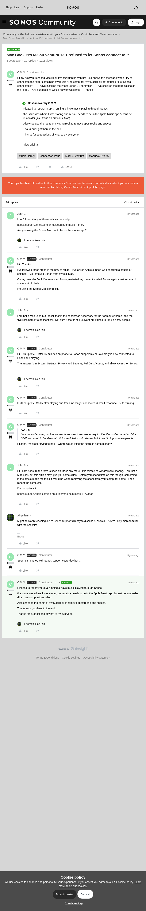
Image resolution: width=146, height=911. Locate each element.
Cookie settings (71, 657)
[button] (4, 22)
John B (21, 213)
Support (28, 7)
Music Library (27, 155)
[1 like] (31, 240)
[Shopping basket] (135, 7)
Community (10, 34)
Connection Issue (50, 155)
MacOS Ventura (74, 155)
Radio (39, 7)
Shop (8, 7)
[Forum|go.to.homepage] (43, 22)
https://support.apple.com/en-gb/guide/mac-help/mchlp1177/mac (55, 493)
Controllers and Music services (99, 34)
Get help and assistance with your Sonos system (49, 34)
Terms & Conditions (47, 657)
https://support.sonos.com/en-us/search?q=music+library (50, 224)
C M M (21, 72)
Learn (17, 7)
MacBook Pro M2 (99, 155)
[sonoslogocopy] (73, 7)
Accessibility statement (96, 657)
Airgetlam (23, 515)
